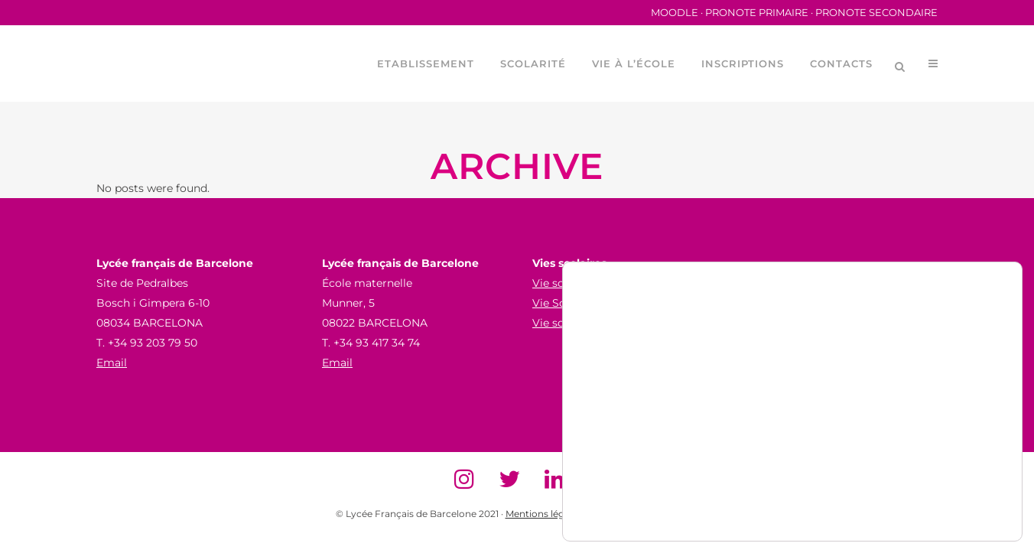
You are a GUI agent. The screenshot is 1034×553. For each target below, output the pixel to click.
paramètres (612, 505)
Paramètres (931, 509)
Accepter (931, 445)
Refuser (931, 477)
